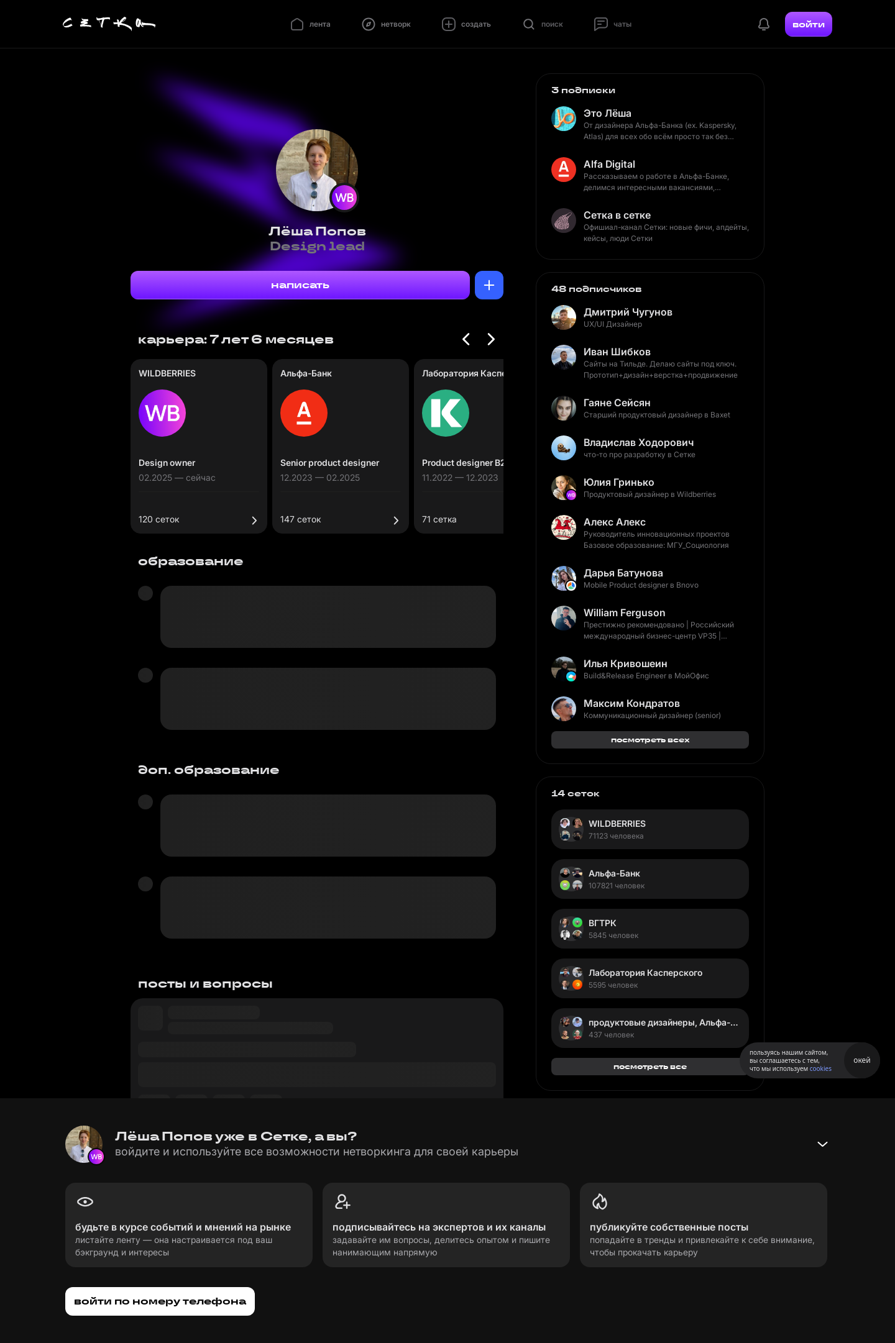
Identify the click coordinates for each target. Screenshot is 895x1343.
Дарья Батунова (623, 573)
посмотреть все (650, 1066)
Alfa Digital (609, 164)
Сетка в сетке (617, 215)
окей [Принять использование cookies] (861, 1060)
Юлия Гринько (619, 482)
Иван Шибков (617, 351)
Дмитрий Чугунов (628, 312)
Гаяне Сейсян (617, 402)
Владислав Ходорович (639, 442)
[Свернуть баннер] (822, 1144)
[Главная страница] (109, 24)
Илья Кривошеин (626, 663)
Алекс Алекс (615, 522)
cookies (821, 1068)
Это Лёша (607, 113)
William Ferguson (625, 612)
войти (808, 24)
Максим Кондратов (632, 703)
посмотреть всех (650, 739)
